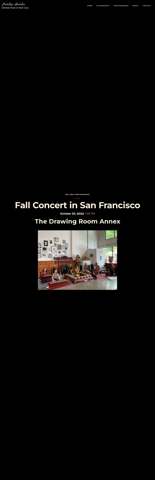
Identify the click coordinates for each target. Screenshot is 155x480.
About (136, 5)
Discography (103, 5)
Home (90, 5)
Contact (147, 5)
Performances (121, 5)
